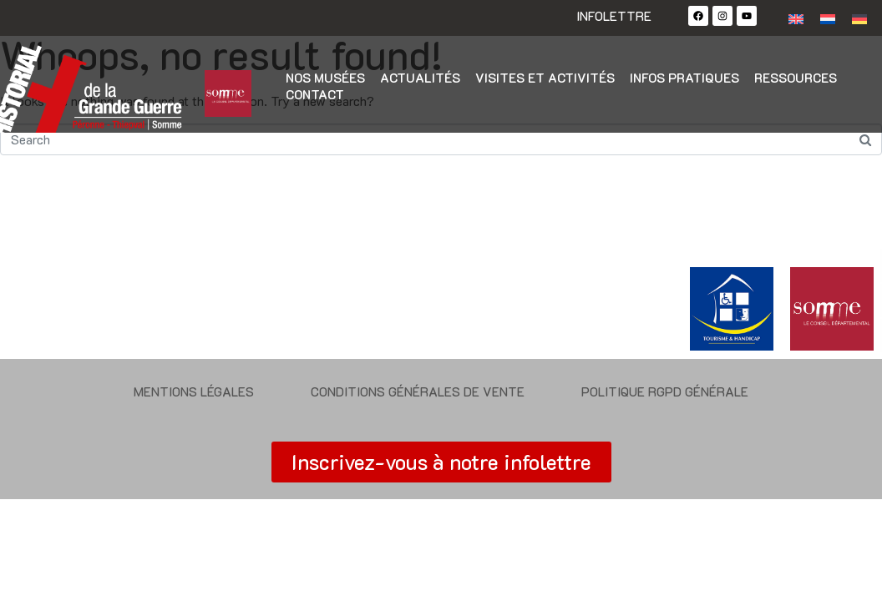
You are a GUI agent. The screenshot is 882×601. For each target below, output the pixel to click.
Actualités (420, 77)
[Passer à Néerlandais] (828, 18)
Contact (315, 94)
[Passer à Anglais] (796, 18)
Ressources (795, 77)
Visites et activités (545, 77)
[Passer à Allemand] (859, 18)
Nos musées (325, 77)
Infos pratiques (684, 77)
